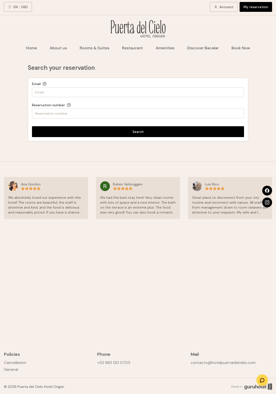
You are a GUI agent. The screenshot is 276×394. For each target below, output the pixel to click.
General (11, 369)
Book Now (240, 48)
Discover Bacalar (203, 48)
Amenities (165, 48)
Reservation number (48, 105)
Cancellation (15, 362)
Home (31, 48)
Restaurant (132, 48)
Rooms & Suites (94, 48)
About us (58, 48)
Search (138, 131)
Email (36, 84)
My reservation (256, 7)
